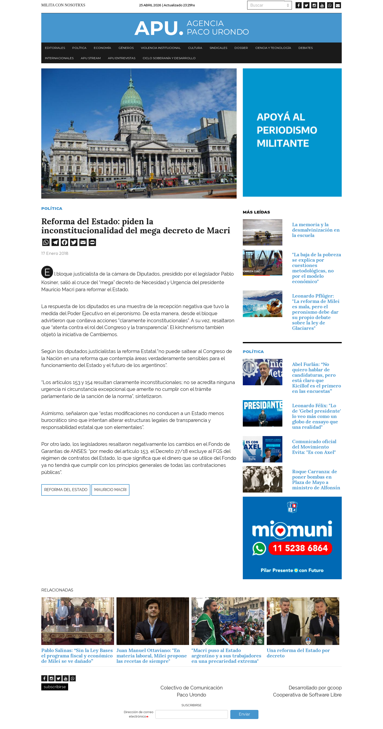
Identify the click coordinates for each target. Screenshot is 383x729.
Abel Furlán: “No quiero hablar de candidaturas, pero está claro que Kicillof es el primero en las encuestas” (316, 377)
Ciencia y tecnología (273, 48)
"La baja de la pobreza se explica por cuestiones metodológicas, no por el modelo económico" (316, 268)
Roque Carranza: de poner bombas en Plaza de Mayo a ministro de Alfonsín (316, 479)
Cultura (195, 48)
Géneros (126, 48)
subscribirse (55, 687)
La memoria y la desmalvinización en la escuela (316, 229)
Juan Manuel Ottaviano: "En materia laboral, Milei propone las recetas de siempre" (152, 655)
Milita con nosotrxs (63, 5)
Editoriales (55, 48)
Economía (102, 48)
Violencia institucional (161, 48)
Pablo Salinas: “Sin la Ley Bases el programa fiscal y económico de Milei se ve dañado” (77, 655)
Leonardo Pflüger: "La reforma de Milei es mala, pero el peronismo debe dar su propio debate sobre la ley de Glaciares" (316, 312)
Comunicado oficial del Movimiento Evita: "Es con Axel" (314, 446)
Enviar (244, 714)
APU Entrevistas (121, 58)
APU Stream (91, 58)
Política (79, 48)
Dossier (241, 48)
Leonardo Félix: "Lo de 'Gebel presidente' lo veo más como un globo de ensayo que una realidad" (316, 416)
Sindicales (218, 48)
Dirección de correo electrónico (138, 714)
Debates (305, 48)
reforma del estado (65, 489)
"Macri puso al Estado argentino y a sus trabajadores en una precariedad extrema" (226, 655)
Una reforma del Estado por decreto (298, 653)
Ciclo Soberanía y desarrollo (169, 58)
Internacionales (59, 58)
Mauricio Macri (110, 489)
